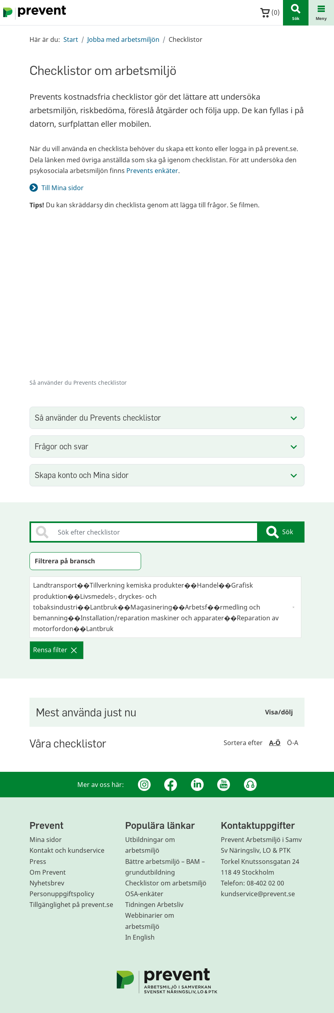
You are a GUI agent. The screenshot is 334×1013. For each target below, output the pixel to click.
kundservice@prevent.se (258, 893)
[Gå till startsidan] (33, 13)
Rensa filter (55, 649)
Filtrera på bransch (65, 561)
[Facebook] (170, 784)
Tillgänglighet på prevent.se (71, 904)
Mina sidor (45, 839)
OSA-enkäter (144, 893)
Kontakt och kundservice (66, 850)
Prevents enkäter (152, 170)
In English (140, 937)
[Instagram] (144, 784)
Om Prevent (47, 872)
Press (37, 861)
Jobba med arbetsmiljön (123, 39)
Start (70, 39)
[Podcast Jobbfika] (250, 784)
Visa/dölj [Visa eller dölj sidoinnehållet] (279, 712)
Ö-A (292, 742)
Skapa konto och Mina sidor (82, 475)
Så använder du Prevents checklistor (98, 418)
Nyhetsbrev (46, 883)
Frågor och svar (61, 446)
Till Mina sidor (62, 187)
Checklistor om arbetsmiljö (165, 883)
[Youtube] (223, 784)
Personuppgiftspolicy (61, 893)
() (270, 12)
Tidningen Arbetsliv (154, 904)
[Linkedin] (197, 784)
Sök (279, 532)
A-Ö (275, 742)
